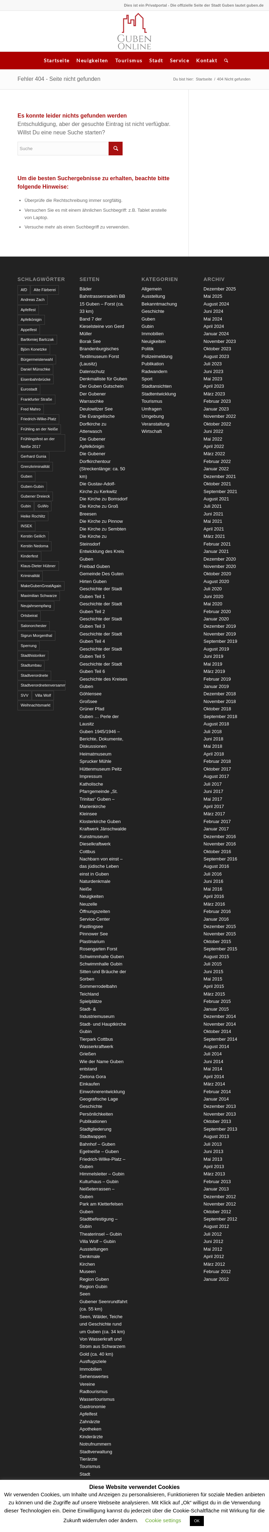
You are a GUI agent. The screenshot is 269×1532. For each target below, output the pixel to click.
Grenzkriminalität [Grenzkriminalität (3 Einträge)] (35, 466)
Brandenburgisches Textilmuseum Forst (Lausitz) (99, 356)
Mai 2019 (213, 664)
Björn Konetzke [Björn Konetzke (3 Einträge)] (34, 349)
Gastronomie (92, 1406)
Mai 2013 (213, 1159)
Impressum (91, 776)
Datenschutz (92, 371)
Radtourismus (94, 1391)
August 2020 (216, 581)
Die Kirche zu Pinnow (101, 521)
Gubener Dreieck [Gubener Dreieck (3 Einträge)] (35, 496)
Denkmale (90, 1256)
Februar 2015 (217, 1001)
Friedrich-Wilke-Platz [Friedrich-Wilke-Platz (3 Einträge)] (38, 419)
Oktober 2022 (217, 424)
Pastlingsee (91, 926)
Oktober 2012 (217, 1211)
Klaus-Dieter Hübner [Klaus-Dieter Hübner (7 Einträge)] (38, 566)
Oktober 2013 (217, 1121)
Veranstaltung (156, 424)
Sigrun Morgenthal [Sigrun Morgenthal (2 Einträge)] (36, 635)
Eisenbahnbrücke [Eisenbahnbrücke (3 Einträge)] (35, 379)
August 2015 (216, 956)
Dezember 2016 (220, 836)
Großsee (88, 701)
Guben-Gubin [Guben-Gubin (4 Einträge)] (32, 486)
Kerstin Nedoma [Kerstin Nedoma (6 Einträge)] (34, 546)
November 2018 (220, 701)
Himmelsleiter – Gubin (102, 1173)
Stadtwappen (93, 1136)
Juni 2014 (213, 1061)
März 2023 (214, 393)
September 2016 (220, 859)
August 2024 (216, 304)
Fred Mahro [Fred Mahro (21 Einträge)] (31, 409)
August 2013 (216, 1136)
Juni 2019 (213, 656)
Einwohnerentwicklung (102, 1091)
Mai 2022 (213, 439)
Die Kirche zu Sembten (103, 529)
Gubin (148, 326)
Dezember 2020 (220, 559)
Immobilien (91, 1369)
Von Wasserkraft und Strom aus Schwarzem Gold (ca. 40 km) (102, 1346)
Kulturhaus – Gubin (99, 1181)
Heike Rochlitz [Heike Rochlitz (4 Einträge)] (33, 516)
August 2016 (216, 866)
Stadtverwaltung (96, 1451)
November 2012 (220, 1204)
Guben (148, 319)
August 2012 (216, 1226)
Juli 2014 (213, 1053)
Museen (88, 1271)
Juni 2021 (213, 513)
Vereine (87, 1384)
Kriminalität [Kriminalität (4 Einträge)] (30, 576)
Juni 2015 (213, 971)
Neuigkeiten (92, 60)
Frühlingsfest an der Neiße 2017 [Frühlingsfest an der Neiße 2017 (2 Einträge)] (38, 442)
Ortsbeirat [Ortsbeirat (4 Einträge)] (29, 615)
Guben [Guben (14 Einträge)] (26, 476)
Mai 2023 (213, 378)
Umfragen (151, 409)
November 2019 (220, 634)
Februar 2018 (217, 761)
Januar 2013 (216, 1189)
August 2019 (216, 649)
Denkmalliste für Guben (103, 378)
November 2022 (220, 416)
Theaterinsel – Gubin (101, 1234)
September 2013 (220, 1129)
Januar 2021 (216, 551)
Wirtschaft (152, 431)
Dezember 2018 (220, 693)
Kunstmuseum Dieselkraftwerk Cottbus (95, 844)
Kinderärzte (91, 1436)
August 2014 (216, 1046)
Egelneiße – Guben (99, 1151)
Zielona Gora (93, 1076)
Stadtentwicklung (159, 393)
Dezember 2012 (220, 1196)
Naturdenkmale (95, 881)
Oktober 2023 (217, 348)
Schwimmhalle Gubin (101, 964)
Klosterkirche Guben (100, 821)
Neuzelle (88, 904)
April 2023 (214, 386)
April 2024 (214, 326)
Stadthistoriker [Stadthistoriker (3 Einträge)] (33, 655)
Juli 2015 (213, 964)
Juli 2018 (213, 731)
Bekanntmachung (159, 304)
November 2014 (220, 1024)
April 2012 (214, 1256)
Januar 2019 (216, 686)
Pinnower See (94, 933)
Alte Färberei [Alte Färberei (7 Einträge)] (45, 290)
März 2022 (214, 453)
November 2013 (220, 1114)
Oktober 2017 (217, 769)
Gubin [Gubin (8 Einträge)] (26, 506)
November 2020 (220, 566)
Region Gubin (94, 1286)
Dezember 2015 (220, 926)
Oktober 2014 (217, 1031)
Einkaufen (90, 1084)
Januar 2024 (216, 333)
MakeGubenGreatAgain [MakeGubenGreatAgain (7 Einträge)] (41, 586)
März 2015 (214, 994)
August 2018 (216, 723)
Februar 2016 (217, 911)
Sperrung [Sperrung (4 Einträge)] (28, 646)
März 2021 (214, 536)
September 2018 (220, 716)
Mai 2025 (213, 296)
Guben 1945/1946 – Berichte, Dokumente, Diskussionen (101, 739)
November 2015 (220, 933)
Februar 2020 (217, 611)
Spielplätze (91, 1001)
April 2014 (214, 1076)
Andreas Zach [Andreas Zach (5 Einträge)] (32, 299)
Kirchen (87, 1264)
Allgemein (151, 288)
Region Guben (94, 1279)
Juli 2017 (213, 784)
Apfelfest (88, 1414)
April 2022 (214, 446)
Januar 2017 (216, 828)
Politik (148, 348)
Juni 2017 (213, 791)
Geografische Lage (99, 1099)
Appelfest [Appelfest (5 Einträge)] (29, 330)
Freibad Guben (95, 566)
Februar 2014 (217, 1091)
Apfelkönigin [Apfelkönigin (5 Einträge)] (31, 319)
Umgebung (153, 416)
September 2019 (220, 641)
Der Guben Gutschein (102, 386)
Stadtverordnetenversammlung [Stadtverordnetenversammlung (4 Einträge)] (43, 685)
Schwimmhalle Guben (102, 956)
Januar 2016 (216, 919)
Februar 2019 (217, 679)
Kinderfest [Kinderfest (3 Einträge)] (29, 556)
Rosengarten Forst (98, 948)
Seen (85, 1293)
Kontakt (206, 60)
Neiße (86, 889)
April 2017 (214, 806)
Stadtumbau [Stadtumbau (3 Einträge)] (31, 665)
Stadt (156, 60)
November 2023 (220, 341)
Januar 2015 (216, 1009)
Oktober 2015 (217, 941)
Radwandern (154, 371)
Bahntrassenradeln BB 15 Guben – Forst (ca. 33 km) (102, 304)
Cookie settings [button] (163, 1520)
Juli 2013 (213, 1144)
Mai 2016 (213, 889)
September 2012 (220, 1219)
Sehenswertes (94, 1376)
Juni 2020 (213, 596)
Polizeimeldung (157, 356)
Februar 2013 (217, 1181)
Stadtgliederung (95, 1129)
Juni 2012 (213, 1241)
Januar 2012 (216, 1279)
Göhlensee (91, 693)
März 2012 (214, 1264)
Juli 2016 (213, 874)
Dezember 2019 (220, 626)
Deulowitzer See (96, 409)
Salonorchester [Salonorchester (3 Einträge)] (34, 626)
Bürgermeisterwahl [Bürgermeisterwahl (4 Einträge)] (37, 359)
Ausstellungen (94, 1249)
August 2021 (216, 498)
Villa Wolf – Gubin (98, 1241)
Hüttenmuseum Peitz (101, 769)
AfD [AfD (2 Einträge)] (24, 290)
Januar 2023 (216, 409)
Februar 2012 (217, 1271)
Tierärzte (88, 1459)
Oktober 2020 (217, 573)
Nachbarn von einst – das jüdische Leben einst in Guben (101, 866)
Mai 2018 (213, 746)
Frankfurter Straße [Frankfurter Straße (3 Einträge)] (36, 399)
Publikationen (93, 1121)
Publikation (153, 363)
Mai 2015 (213, 979)
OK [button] (197, 1521)
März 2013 (214, 1173)
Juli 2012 (213, 1234)
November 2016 (220, 843)
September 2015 (220, 948)
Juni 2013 (213, 1151)
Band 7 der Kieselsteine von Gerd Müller (102, 326)
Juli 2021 (213, 506)
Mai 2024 (213, 319)
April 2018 (214, 754)
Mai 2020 (213, 603)
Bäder (86, 288)
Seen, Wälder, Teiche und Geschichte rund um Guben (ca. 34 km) (102, 1324)
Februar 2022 (217, 461)
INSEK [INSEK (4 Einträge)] (26, 526)
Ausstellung (153, 296)
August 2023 (216, 356)
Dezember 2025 (220, 288)
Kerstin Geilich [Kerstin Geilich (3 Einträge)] (33, 536)
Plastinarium (92, 941)
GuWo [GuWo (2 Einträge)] (42, 506)
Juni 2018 (213, 739)
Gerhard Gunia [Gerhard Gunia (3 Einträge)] (33, 456)
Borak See (90, 341)
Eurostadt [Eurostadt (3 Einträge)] (29, 389)
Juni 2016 (213, 881)
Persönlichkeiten (96, 1114)
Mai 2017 (213, 799)
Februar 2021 (217, 544)
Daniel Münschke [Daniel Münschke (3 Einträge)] (35, 369)
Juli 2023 (213, 363)
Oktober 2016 (217, 851)
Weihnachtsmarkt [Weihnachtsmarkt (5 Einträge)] (35, 705)
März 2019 (214, 671)
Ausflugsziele (93, 1361)
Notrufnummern (95, 1444)
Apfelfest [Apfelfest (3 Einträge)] (28, 310)
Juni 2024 (213, 311)
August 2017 (216, 776)
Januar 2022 (216, 468)
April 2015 (214, 986)
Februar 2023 (217, 401)
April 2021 (214, 529)
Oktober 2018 (217, 708)
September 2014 (220, 1039)
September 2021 (220, 491)
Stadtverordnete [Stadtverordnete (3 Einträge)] (34, 675)
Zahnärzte (90, 1421)
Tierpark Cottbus (96, 1039)
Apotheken (90, 1429)
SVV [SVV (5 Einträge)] (24, 695)
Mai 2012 (213, 1249)
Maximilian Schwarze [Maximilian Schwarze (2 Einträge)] (39, 595)
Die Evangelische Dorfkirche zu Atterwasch (97, 424)
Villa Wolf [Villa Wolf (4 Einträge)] (43, 695)
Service (179, 60)
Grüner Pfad (92, 708)
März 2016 (214, 904)
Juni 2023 (213, 371)
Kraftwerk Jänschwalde (103, 828)
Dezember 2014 (220, 1016)
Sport (147, 378)
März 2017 (214, 813)
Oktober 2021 (217, 483)
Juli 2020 (213, 588)
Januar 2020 (216, 618)
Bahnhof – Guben (97, 1144)
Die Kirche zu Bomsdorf (103, 498)
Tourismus (129, 60)
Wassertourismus (97, 1399)
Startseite (56, 60)
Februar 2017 (217, 821)
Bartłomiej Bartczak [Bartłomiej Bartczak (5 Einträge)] (37, 339)
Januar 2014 (216, 1099)
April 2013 (214, 1166)
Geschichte (91, 1106)
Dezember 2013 (220, 1106)
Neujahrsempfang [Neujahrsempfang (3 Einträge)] (36, 606)
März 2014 (214, 1084)
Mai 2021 (213, 521)
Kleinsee (88, 813)
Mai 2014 (213, 1068)
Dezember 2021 (220, 476)
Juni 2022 (213, 431)
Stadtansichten (157, 386)
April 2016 (214, 896)
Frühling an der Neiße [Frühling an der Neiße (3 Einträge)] (39, 429)
